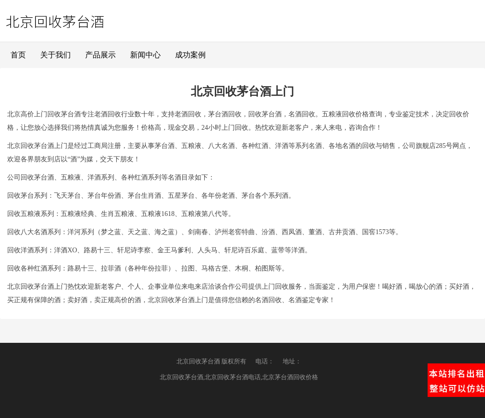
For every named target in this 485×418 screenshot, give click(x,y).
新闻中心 (145, 55)
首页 (18, 55)
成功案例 (190, 55)
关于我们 (55, 55)
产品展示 (100, 55)
